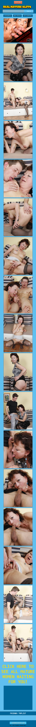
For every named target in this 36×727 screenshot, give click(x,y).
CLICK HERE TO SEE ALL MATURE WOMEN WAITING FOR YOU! (18, 674)
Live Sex (18, 2)
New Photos (17, 15)
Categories (7, 15)
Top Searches (28, 15)
